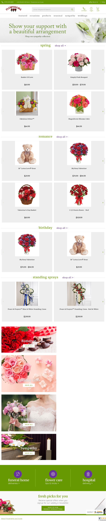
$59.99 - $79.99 (79, 84)
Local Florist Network (89, 519)
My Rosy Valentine (79, 168)
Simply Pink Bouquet (79, 77)
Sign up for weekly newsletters (53, 440)
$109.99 (79, 217)
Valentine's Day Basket (27, 210)
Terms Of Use (67, 519)
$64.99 (27, 126)
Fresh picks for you (53, 431)
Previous (3, 70)
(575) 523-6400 (8, 2)
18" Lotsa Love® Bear (27, 168)
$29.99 (27, 176)
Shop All (59, 45)
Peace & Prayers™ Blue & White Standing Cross (27, 309)
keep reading (58, 454)
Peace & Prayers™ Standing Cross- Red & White (79, 309)
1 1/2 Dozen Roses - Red (79, 210)
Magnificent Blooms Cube (79, 119)
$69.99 (27, 84)
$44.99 (79, 126)
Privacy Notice (77, 519)
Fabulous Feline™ (27, 119)
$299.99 (27, 316)
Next (103, 70)
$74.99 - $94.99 (79, 176)
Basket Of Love (27, 77)
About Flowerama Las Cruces (11, 451)
